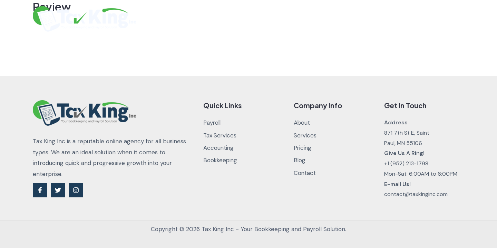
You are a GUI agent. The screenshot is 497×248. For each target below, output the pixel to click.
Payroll (212, 122)
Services (280, 19)
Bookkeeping (220, 160)
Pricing (318, 19)
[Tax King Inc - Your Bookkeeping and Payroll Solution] (84, 18)
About (244, 19)
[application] (293, 19)
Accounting (218, 148)
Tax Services (220, 135)
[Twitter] (58, 190)
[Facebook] (40, 190)
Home (215, 19)
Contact (376, 19)
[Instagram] (76, 190)
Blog (346, 19)
